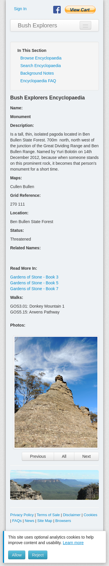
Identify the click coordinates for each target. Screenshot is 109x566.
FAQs (17, 520)
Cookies (90, 515)
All (64, 456)
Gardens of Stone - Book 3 (34, 277)
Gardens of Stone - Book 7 (34, 288)
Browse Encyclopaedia (41, 58)
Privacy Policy (22, 515)
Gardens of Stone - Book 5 (34, 283)
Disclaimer (72, 515)
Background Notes (37, 73)
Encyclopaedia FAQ (38, 80)
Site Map (44, 520)
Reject (38, 555)
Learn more (73, 542)
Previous (38, 456)
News (29, 520)
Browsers (63, 520)
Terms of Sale (48, 515)
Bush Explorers (37, 25)
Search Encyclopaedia (40, 65)
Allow (17, 555)
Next (86, 456)
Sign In (20, 8)
